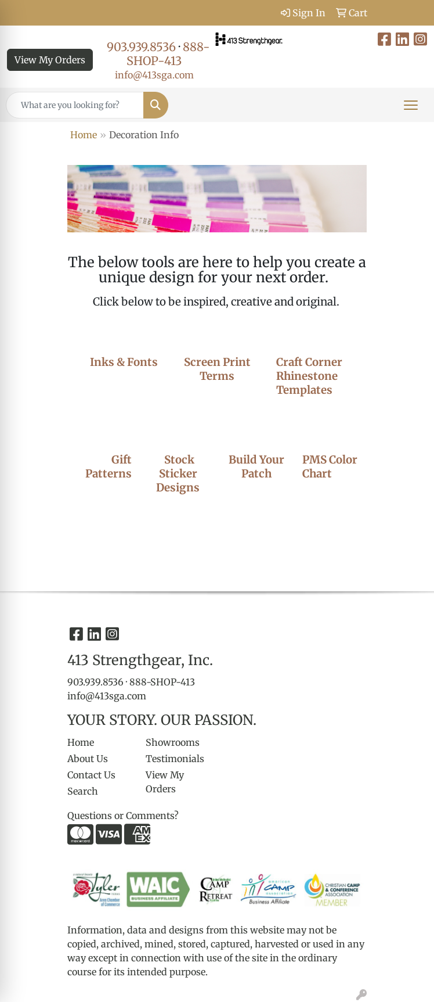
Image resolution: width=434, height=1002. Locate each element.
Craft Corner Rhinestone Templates (309, 376)
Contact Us (91, 775)
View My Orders (50, 60)
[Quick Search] (75, 105)
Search (82, 791)
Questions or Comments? (123, 815)
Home (83, 135)
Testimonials (175, 758)
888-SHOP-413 (168, 53)
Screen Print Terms (217, 369)
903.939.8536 (141, 46)
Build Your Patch (256, 466)
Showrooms (173, 742)
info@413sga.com (154, 75)
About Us (87, 758)
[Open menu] (410, 105)
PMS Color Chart (329, 466)
